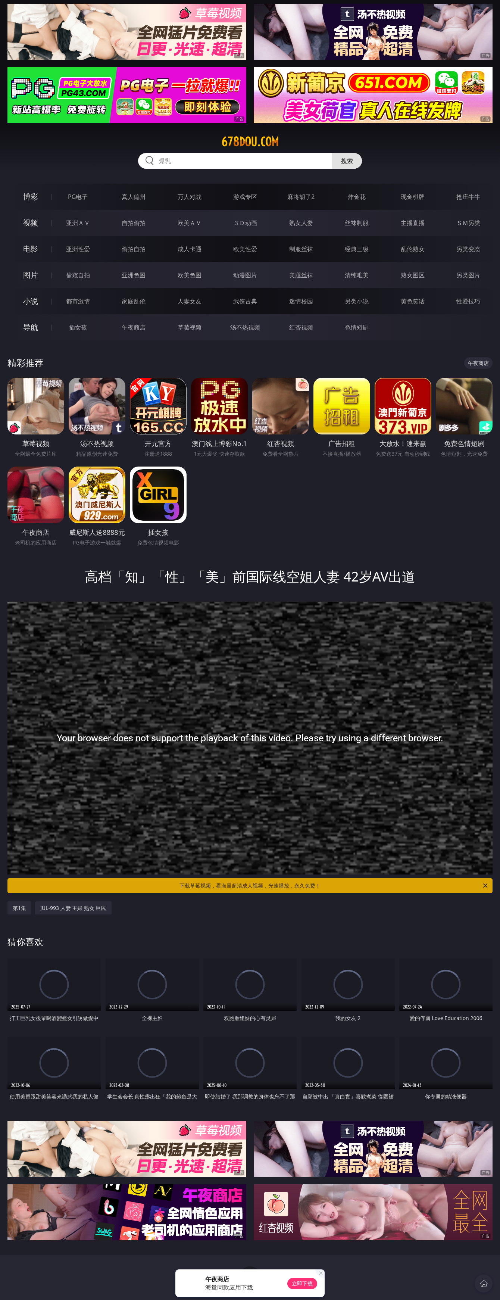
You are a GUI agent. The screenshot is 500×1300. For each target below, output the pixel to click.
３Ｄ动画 (245, 223)
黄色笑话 (413, 301)
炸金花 (357, 197)
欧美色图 (189, 275)
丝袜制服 (357, 223)
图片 (30, 275)
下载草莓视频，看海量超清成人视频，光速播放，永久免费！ (334, 885)
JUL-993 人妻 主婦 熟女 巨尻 (73, 907)
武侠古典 (245, 301)
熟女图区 (413, 275)
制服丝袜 (301, 249)
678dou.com (250, 141)
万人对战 (189, 197)
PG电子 (78, 197)
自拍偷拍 (134, 223)
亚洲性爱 (78, 249)
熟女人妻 (301, 223)
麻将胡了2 (301, 197)
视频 (30, 223)
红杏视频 (301, 327)
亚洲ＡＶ (78, 223)
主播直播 (413, 223)
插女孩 (78, 327)
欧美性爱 (245, 249)
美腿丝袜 (301, 275)
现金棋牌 (413, 197)
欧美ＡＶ (189, 223)
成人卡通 (189, 249)
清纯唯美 (357, 275)
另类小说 (357, 301)
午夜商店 (134, 327)
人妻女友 (189, 301)
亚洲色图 (134, 275)
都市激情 (78, 301)
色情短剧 (357, 327)
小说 (30, 301)
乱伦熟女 (413, 249)
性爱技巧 (468, 301)
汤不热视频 (245, 327)
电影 (30, 249)
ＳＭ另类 (468, 223)
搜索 (347, 161)
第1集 (19, 907)
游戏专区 (245, 197)
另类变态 (468, 249)
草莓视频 (189, 327)
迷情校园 (301, 301)
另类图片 (468, 275)
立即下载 (302, 1283)
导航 (30, 327)
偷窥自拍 (78, 275)
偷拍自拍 (134, 249)
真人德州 (134, 197)
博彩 (30, 196)
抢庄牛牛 (468, 197)
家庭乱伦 (134, 301)
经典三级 (357, 249)
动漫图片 (245, 275)
